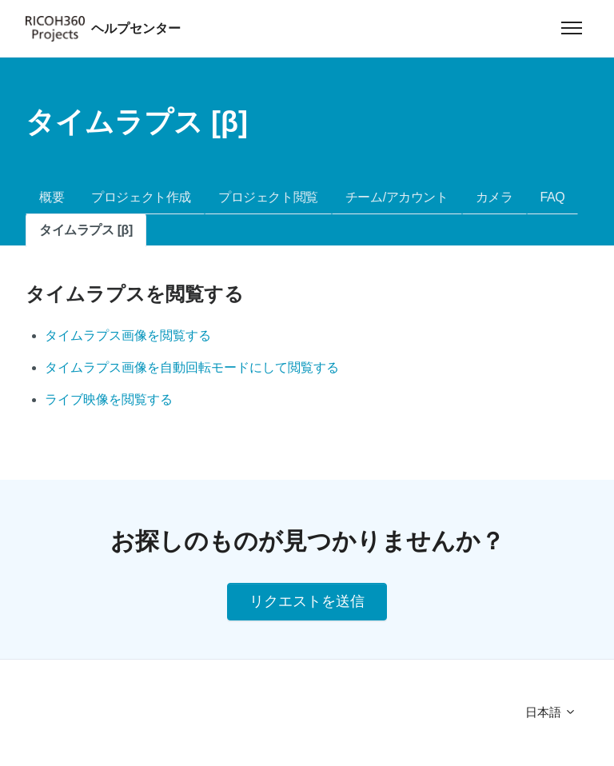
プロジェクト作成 (141, 197)
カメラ (494, 197)
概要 (51, 197)
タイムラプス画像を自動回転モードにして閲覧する (192, 367)
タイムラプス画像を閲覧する (128, 335)
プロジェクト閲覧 (268, 197)
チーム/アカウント (397, 197)
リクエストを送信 (307, 601)
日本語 (550, 712)
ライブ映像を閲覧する (109, 399)
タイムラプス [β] (86, 230)
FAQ (552, 197)
